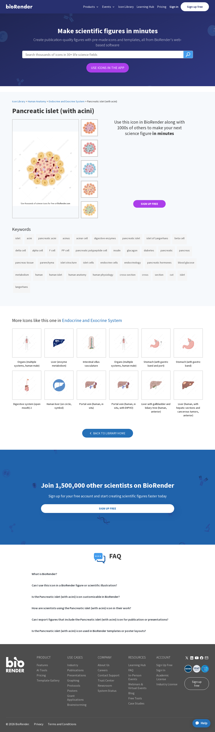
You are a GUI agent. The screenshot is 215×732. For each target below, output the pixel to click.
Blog (131, 693)
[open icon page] (26, 348)
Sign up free (195, 7)
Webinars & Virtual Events (137, 686)
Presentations (76, 675)
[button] (91, 7)
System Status (107, 691)
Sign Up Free (164, 665)
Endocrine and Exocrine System (66, 101)
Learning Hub (145, 7)
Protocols (73, 685)
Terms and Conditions (62, 724)
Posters (72, 691)
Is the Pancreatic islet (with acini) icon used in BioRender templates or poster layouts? (89, 631)
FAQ (130, 670)
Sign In (160, 670)
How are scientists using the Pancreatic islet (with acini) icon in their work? (81, 608)
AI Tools (42, 670)
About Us (103, 665)
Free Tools (135, 698)
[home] (19, 6)
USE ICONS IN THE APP (107, 67)
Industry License (166, 684)
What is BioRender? (44, 574)
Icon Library (126, 7)
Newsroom (105, 685)
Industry (72, 665)
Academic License (162, 677)
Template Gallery (48, 680)
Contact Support (109, 675)
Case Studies (136, 703)
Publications (75, 670)
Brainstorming (77, 705)
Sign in (173, 7)
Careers (103, 670)
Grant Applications (75, 697)
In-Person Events (134, 677)
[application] (200, 723)
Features (42, 665)
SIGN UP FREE (149, 204)
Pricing (161, 7)
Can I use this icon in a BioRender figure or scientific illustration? (74, 585)
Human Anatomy (37, 101)
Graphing (73, 680)
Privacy (38, 724)
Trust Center (106, 680)
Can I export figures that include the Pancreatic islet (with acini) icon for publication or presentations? (100, 619)
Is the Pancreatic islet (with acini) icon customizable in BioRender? (76, 597)
